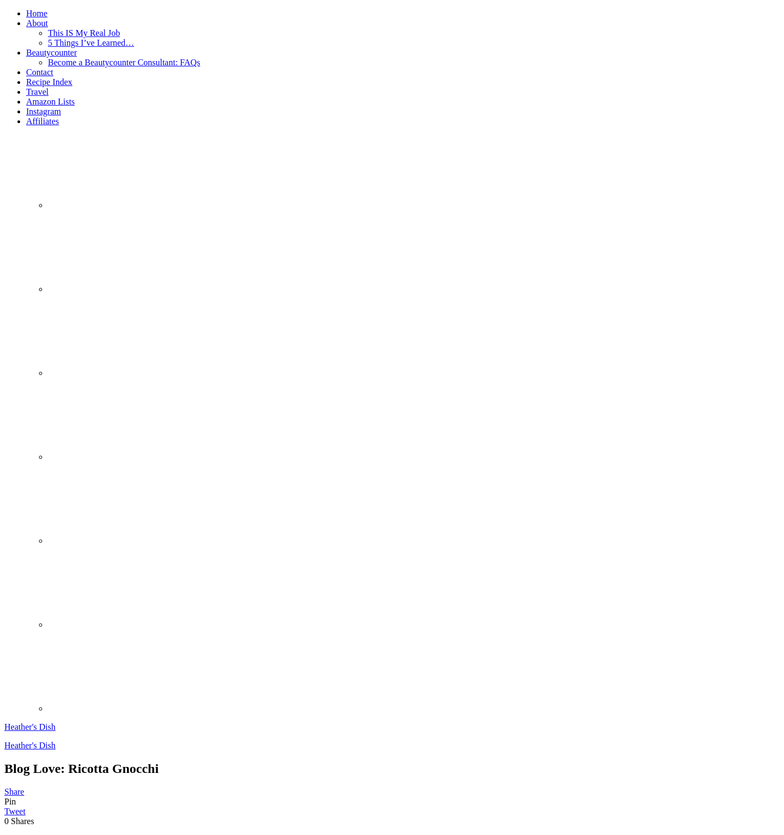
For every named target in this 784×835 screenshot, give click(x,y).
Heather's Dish (30, 727)
